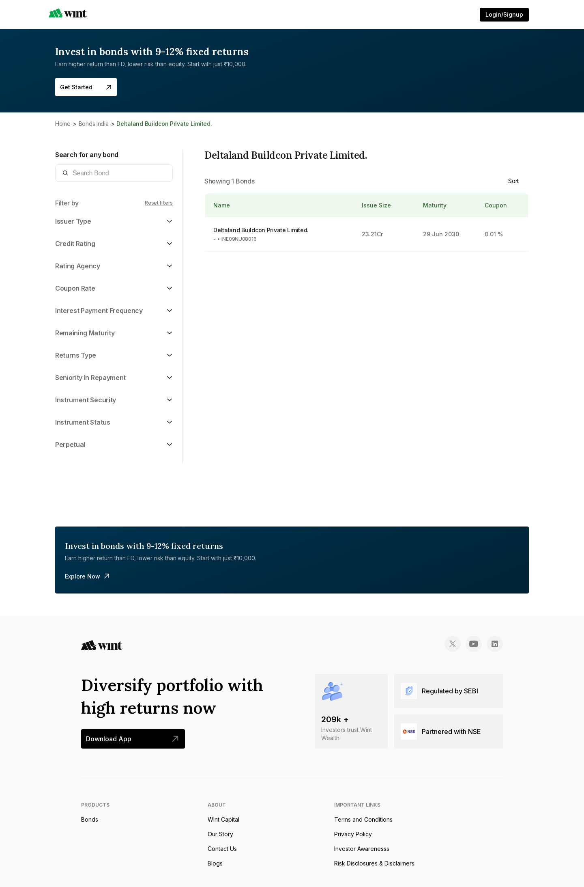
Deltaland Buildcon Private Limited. (261, 230)
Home (63, 123)
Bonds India (94, 123)
